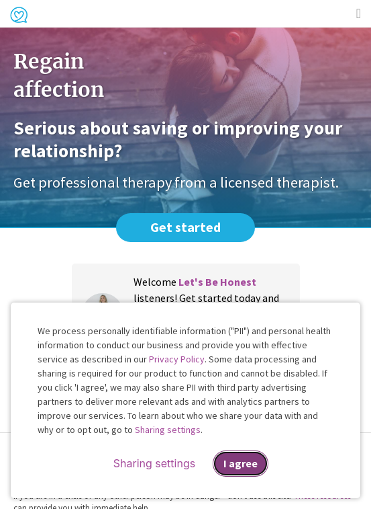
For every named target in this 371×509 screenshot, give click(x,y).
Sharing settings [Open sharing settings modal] (154, 463)
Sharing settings (168, 430)
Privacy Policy (177, 359)
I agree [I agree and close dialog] (240, 463)
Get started (185, 227)
